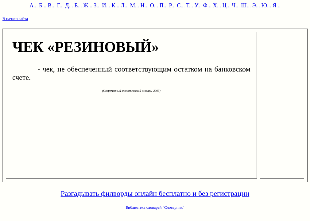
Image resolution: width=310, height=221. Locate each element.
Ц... (227, 5)
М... (134, 5)
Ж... (87, 5)
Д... (69, 5)
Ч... (236, 5)
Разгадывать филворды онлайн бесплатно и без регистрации (155, 193)
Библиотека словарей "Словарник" (155, 207)
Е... (78, 5)
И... (106, 5)
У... (198, 5)
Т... (189, 5)
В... (52, 5)
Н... (145, 5)
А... (33, 5)
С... (181, 5)
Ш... (246, 5)
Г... (60, 5)
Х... (217, 5)
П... (164, 5)
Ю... (266, 5)
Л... (125, 5)
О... (154, 5)
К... (116, 5)
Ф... (207, 5)
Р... (172, 5)
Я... (277, 5)
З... (97, 5)
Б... (42, 5)
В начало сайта (15, 18)
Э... (256, 5)
